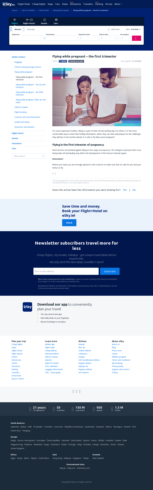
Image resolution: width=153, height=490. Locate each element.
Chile (30, 426)
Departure (16, 34)
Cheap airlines (51, 350)
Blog (114, 347)
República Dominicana (73, 426)
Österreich (55, 444)
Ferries (108, 4)
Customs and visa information (27, 117)
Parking (99, 4)
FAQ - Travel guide (53, 372)
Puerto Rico (16, 430)
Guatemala (89, 426)
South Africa (44, 458)
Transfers (88, 4)
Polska (64, 444)
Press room (117, 350)
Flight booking (20, 112)
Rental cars (16, 360)
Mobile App (50, 344)
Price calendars (51, 366)
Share (63, 61)
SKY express (83, 372)
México (109, 426)
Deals (65, 4)
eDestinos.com (83, 468)
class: (128, 29)
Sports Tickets (18, 378)
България (41, 440)
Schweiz (120, 444)
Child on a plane (21, 107)
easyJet (81, 357)
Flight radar (50, 347)
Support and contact (121, 369)
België (13, 440)
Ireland (118, 440)
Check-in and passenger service (27, 67)
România (87, 444)
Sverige (96, 444)
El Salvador (38, 426)
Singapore (77, 458)
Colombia (48, 426)
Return (18, 29)
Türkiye (86, 458)
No (134, 189)
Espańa (86, 440)
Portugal (72, 444)
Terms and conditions (121, 360)
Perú (134, 426)
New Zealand (98, 458)
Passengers (124, 34)
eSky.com (71, 468)
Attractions (75, 4)
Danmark (65, 440)
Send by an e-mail (76, 61)
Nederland (37, 444)
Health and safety (22, 122)
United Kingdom (17, 448)
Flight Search (17, 353)
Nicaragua (117, 426)
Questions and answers (24, 127)
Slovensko (104, 444)
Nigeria (34, 458)
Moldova (28, 444)
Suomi (113, 444)
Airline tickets (18, 57)
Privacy (115, 372)
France (94, 440)
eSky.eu (63, 468)
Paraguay (26, 430)
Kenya (19, 458)
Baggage (18, 62)
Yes (125, 189)
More (117, 4)
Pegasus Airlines (85, 369)
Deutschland (76, 440)
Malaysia (67, 458)
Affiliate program (119, 357)
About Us (116, 344)
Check (69, 222)
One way (31, 29)
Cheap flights (38, 4)
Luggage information (54, 369)
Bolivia (23, 426)
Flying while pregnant (23, 72)
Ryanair (81, 344)
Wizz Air (81, 347)
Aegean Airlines (84, 363)
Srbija (79, 444)
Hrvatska (109, 440)
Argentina (15, 426)
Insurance (17, 143)
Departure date (84, 34)
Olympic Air (83, 366)
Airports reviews (52, 363)
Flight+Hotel (24, 4)
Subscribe (109, 271)
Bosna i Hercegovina (26, 440)
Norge (46, 444)
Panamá (127, 426)
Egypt (13, 458)
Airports (48, 360)
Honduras (100, 426)
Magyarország (17, 444)
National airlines (52, 353)
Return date (103, 34)
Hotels (15, 138)
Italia (124, 440)
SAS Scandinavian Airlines (89, 360)
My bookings (117, 363)
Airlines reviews (51, 357)
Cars (57, 4)
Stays (50, 4)
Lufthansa (82, 353)
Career (114, 353)
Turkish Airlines (84, 350)
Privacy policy (117, 366)
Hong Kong (57, 458)
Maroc (26, 458)
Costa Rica (58, 426)
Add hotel (115, 29)
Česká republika (53, 440)
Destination (50, 34)
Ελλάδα (101, 440)
